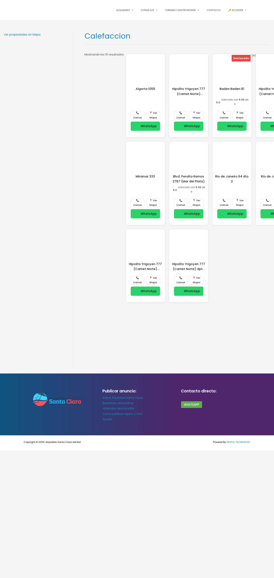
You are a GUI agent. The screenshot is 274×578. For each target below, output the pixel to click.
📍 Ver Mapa (153, 115)
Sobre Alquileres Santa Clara (122, 398)
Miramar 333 (145, 176)
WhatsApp (145, 125)
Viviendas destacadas (118, 408)
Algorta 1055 (145, 89)
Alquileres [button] (124, 10)
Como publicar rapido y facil (122, 413)
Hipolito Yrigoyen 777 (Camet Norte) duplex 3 (145, 269)
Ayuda (106, 419)
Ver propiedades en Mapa (22, 35)
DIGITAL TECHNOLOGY (238, 441)
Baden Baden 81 (232, 89)
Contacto (214, 10)
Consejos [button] (149, 10)
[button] (131, 10)
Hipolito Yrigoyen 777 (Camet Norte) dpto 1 (188, 269)
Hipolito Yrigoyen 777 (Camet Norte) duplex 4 (188, 94)
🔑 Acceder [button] (237, 10)
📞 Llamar (137, 115)
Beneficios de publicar (117, 403)
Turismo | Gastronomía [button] (182, 10)
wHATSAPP (191, 405)
